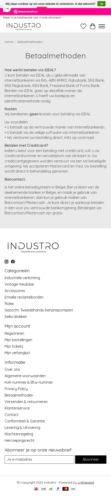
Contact (12, 414)
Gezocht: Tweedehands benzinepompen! (39, 310)
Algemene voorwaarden (25, 375)
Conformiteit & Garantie (25, 421)
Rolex (9, 303)
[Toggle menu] (101, 26)
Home (9, 42)
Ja (101, 4)
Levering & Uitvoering (22, 427)
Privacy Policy (16, 388)
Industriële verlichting (22, 277)
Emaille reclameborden (24, 297)
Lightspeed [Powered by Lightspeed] (86, 482)
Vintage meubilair (19, 284)
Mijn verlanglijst (17, 352)
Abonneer (91, 459)
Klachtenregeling (19, 434)
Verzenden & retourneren (26, 401)
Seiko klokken (16, 316)
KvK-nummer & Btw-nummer (29, 382)
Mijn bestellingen (18, 340)
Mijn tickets (14, 346)
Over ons (12, 369)
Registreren (14, 333)
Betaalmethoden (19, 395)
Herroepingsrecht (19, 440)
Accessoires (15, 290)
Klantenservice (17, 408)
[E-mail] (39, 459)
